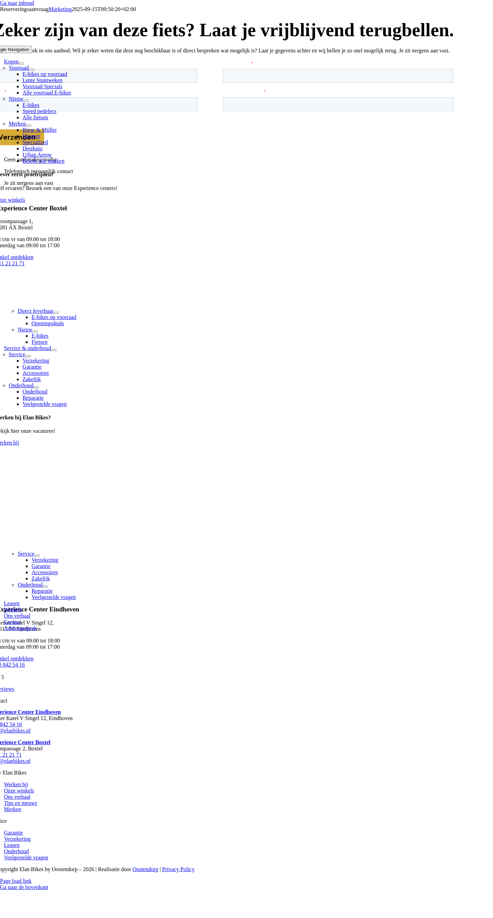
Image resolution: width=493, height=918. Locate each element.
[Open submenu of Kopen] (21, 63)
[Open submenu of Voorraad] (31, 70)
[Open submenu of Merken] (28, 125)
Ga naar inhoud (17, 3)
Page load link (16, 881)
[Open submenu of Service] (28, 356)
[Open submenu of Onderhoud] (36, 387)
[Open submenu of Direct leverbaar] (56, 313)
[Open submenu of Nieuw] (26, 101)
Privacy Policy (178, 869)
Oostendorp (146, 869)
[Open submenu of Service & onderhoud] (54, 350)
